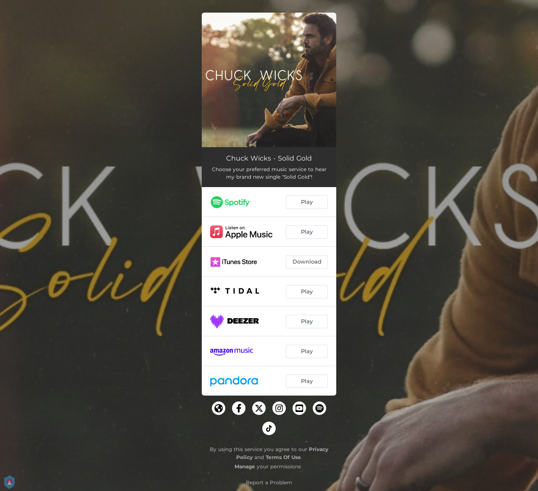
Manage (245, 466)
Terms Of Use (283, 457)
